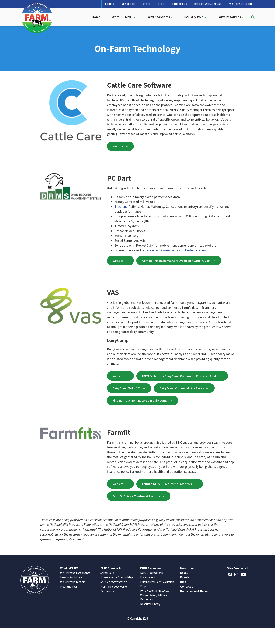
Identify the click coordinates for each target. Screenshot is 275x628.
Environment (147, 577)
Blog (161, 3)
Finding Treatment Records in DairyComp (140, 400)
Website (118, 146)
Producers (152, 250)
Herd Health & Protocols (154, 590)
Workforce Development (114, 586)
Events (109, 3)
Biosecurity (107, 591)
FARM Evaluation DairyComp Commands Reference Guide (179, 376)
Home (96, 17)
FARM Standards (159, 17)
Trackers (121, 206)
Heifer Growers (196, 250)
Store (147, 3)
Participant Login (240, 3)
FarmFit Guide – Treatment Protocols (167, 484)
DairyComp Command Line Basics (182, 388)
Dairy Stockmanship (151, 573)
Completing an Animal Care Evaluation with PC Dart (176, 260)
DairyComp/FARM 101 (127, 388)
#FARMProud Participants (75, 573)
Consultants (169, 250)
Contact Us (179, 3)
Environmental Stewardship (116, 577)
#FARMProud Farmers (72, 582)
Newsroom (128, 3)
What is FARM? (123, 17)
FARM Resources (231, 17)
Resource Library (150, 604)
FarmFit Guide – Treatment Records (136, 496)
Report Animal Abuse (207, 3)
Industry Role (195, 17)
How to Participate (71, 577)
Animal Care (107, 573)
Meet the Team (69, 586)
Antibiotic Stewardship (113, 582)
